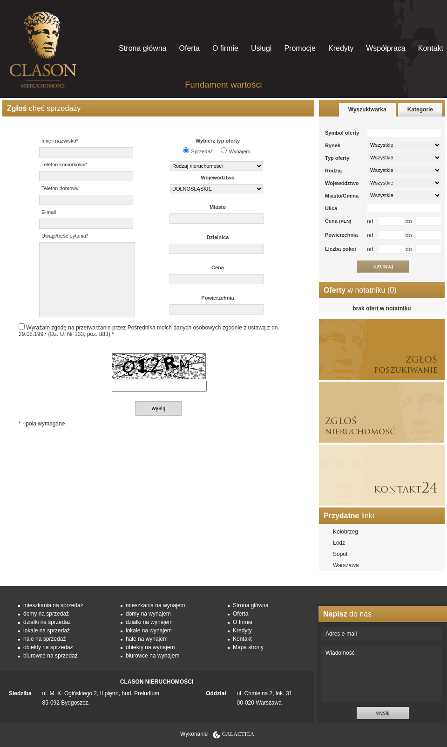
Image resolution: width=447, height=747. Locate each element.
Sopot (340, 554)
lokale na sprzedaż (46, 630)
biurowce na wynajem (152, 655)
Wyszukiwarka (367, 109)
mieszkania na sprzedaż (53, 605)
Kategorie (420, 109)
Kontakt (430, 48)
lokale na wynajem (149, 630)
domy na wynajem (148, 613)
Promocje (300, 48)
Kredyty (340, 48)
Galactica (238, 734)
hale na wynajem (147, 639)
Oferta (189, 48)
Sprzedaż (202, 151)
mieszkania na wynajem (155, 605)
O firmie (225, 48)
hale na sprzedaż (44, 639)
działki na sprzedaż (47, 622)
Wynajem (240, 151)
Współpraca (385, 48)
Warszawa (346, 565)
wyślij (383, 713)
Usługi (261, 48)
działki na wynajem (149, 622)
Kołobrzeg (345, 531)
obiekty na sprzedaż (48, 647)
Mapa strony (248, 647)
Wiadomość (381, 674)
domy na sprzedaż (46, 613)
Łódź (339, 543)
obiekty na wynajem (150, 647)
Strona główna (142, 48)
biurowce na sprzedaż (50, 655)
